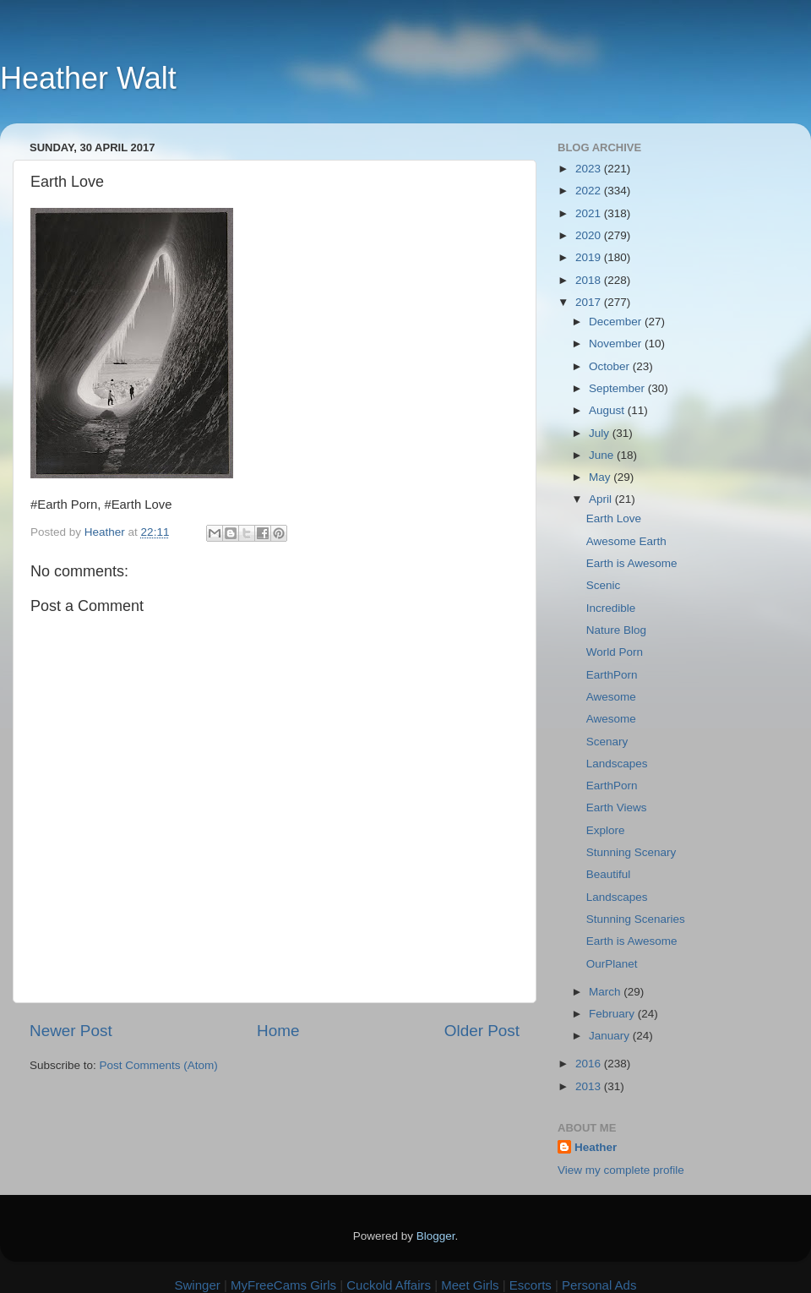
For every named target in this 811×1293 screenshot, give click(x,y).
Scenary (607, 741)
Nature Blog (616, 630)
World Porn (614, 652)
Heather (595, 1147)
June (603, 455)
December (617, 321)
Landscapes (617, 763)
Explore (605, 830)
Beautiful (608, 874)
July (600, 433)
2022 (589, 190)
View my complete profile (621, 1170)
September (618, 388)
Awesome (611, 696)
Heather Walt (88, 78)
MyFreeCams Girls (283, 1285)
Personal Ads (599, 1285)
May (601, 477)
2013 (589, 1086)
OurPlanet (612, 963)
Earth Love (613, 518)
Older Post (482, 1030)
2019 (589, 257)
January (611, 1035)
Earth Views (616, 807)
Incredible (611, 608)
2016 (589, 1063)
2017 (589, 302)
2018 (589, 280)
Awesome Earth (626, 541)
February (613, 1013)
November (617, 343)
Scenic (603, 585)
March (606, 991)
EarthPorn (612, 674)
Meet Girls (469, 1285)
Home (278, 1030)
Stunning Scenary (631, 852)
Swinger (197, 1285)
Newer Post (71, 1030)
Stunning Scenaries (635, 919)
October (611, 366)
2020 (589, 235)
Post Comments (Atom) (159, 1065)
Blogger (435, 1236)
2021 (589, 213)
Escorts (530, 1285)
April (602, 499)
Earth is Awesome (632, 563)
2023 (589, 168)
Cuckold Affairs (388, 1285)
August (608, 410)
